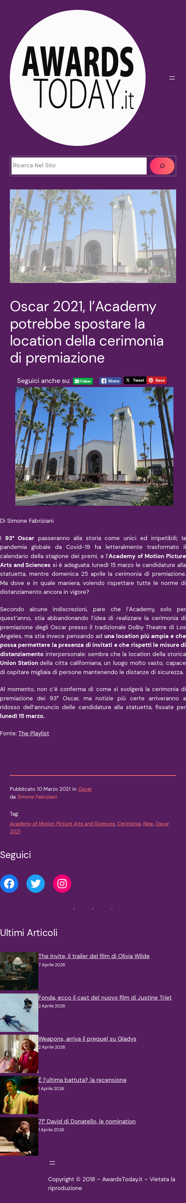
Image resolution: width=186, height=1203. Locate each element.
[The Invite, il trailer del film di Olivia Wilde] (19, 972)
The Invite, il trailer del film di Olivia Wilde (94, 956)
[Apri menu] (172, 78)
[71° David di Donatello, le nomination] (19, 1137)
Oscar (85, 789)
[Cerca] (162, 165)
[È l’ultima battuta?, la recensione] (19, 1096)
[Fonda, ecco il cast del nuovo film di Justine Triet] (19, 1014)
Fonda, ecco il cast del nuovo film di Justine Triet (105, 997)
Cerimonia (129, 824)
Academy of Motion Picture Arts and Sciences (62, 824)
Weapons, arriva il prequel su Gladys (87, 1038)
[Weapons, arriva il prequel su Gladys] (19, 1055)
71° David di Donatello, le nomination (87, 1121)
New (148, 824)
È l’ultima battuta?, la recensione (82, 1080)
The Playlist (33, 733)
